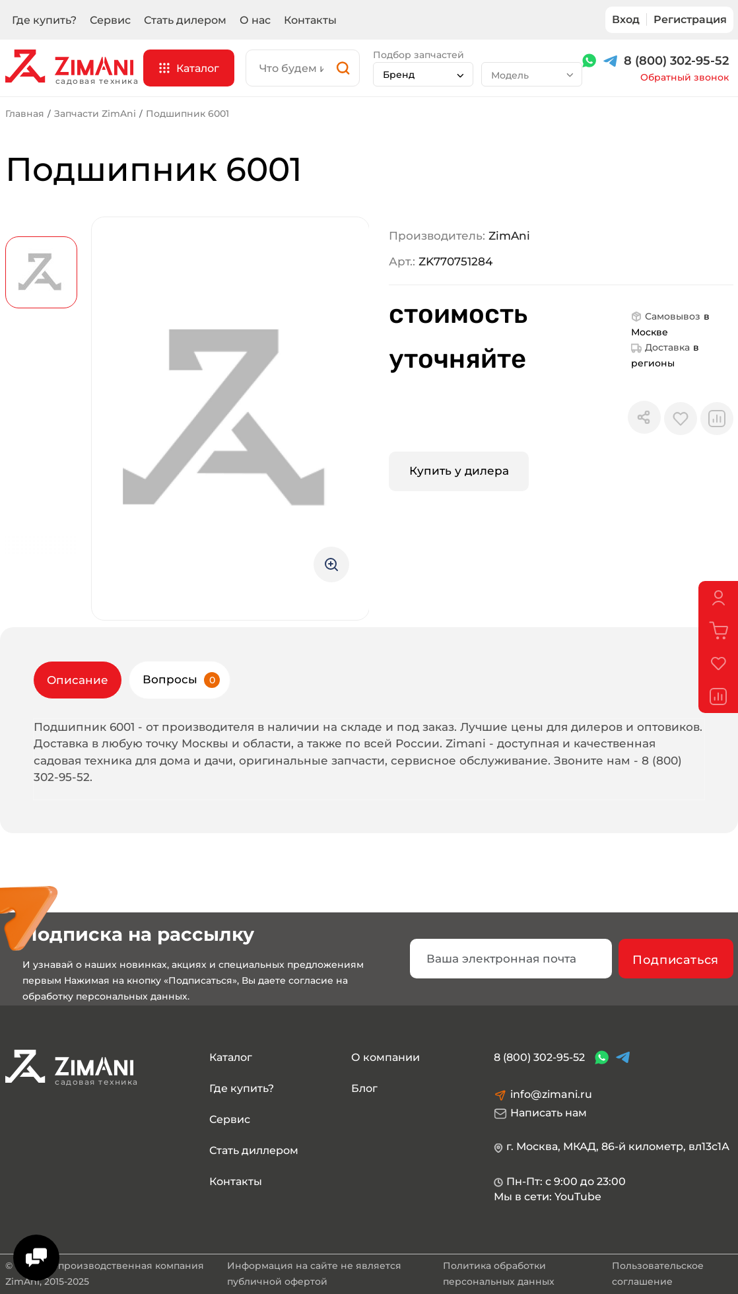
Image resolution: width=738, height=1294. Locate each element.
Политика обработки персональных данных (498, 1273)
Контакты (310, 20)
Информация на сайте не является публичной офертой (314, 1273)
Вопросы (181, 680)
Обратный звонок (684, 78)
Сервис (110, 20)
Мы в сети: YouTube (547, 1196)
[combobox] (423, 74)
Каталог (230, 1057)
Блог (364, 1088)
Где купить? (44, 20)
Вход (626, 19)
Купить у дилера (459, 470)
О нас (255, 20)
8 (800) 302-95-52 (676, 60)
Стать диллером (253, 1150)
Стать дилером (185, 20)
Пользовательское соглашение (658, 1273)
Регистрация (690, 19)
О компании (385, 1057)
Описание (77, 680)
